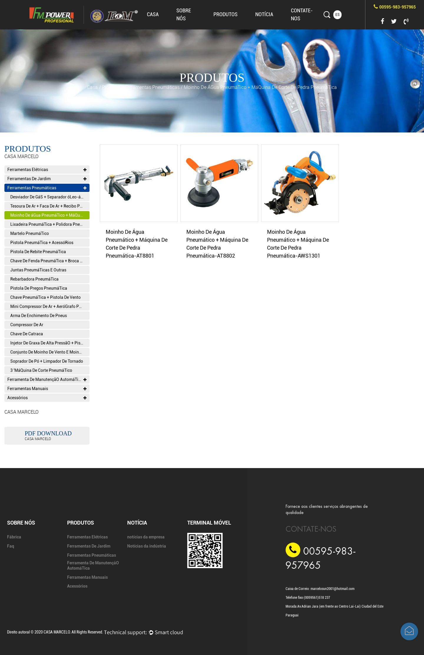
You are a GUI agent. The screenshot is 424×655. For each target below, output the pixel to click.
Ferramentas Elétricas (47, 169)
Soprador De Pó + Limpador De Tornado (46, 361)
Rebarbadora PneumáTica (34, 279)
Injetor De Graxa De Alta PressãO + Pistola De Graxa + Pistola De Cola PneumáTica (50, 343)
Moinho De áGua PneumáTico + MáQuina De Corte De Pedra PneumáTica (50, 215)
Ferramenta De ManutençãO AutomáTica (47, 379)
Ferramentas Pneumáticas (152, 87)
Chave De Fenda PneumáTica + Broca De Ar (50, 260)
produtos (225, 14)
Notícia (264, 14)
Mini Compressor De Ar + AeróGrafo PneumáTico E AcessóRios (50, 306)
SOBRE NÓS (21, 523)
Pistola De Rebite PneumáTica (38, 251)
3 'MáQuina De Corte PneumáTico (41, 370)
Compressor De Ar (26, 324)
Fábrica (14, 537)
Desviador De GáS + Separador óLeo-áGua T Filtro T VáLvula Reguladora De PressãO (50, 197)
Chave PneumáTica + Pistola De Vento (45, 297)
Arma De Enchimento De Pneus (38, 315)
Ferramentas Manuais (47, 388)
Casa (153, 14)
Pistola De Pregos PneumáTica (38, 288)
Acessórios (47, 397)
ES (337, 15)
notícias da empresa (146, 537)
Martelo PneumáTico (29, 233)
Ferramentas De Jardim (47, 178)
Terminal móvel (209, 523)
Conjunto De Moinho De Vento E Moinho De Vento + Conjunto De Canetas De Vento (50, 352)
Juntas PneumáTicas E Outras (38, 270)
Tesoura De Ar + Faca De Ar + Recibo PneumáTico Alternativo (50, 206)
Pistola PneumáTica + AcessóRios (41, 242)
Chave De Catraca (26, 333)
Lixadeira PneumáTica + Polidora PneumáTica (50, 224)
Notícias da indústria (146, 546)
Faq (10, 546)
